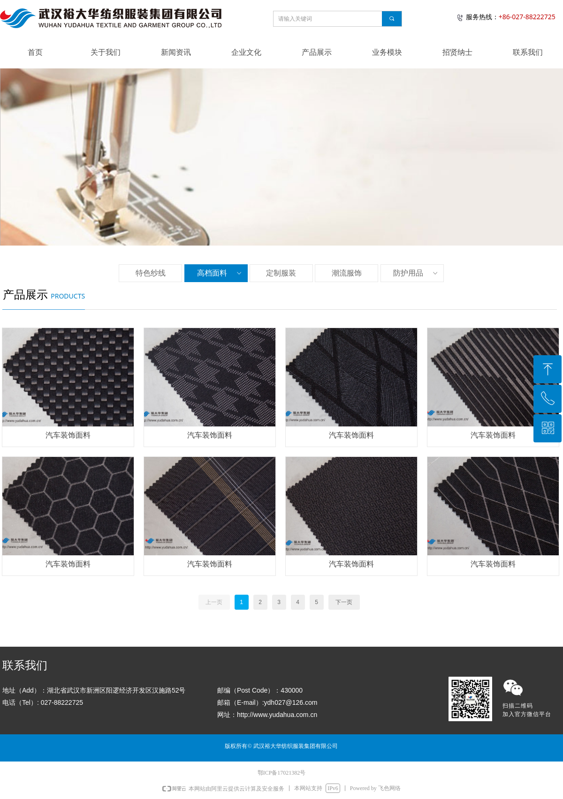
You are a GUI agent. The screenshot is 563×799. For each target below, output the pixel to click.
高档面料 (220, 273)
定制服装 (281, 273)
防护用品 (416, 273)
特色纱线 (151, 273)
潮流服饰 (347, 273)
